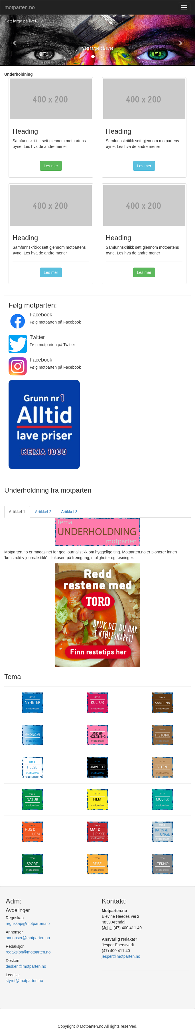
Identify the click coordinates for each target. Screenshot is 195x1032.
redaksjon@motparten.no (28, 952)
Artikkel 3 (69, 511)
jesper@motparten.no (121, 956)
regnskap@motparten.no (28, 923)
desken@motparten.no (26, 966)
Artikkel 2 (43, 511)
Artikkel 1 (17, 511)
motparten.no (20, 7)
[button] (14, 40)
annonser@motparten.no (28, 937)
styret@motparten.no (24, 980)
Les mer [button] (51, 166)
